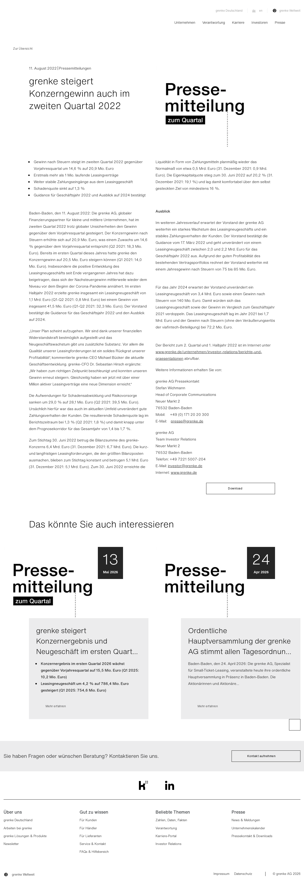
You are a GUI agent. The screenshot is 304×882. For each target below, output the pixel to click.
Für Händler (88, 828)
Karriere (238, 22)
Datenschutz (243, 874)
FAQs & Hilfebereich (94, 851)
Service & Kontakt (93, 844)
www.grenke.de (184, 472)
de (254, 11)
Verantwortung (213, 22)
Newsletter (11, 844)
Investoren (260, 22)
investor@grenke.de (185, 465)
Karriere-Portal (166, 836)
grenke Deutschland (229, 11)
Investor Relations (168, 844)
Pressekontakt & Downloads (252, 836)
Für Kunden (88, 820)
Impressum (221, 874)
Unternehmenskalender (248, 828)
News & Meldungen (246, 820)
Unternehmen (184, 22)
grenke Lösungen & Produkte (25, 836)
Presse (280, 22)
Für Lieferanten (91, 836)
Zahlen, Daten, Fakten (171, 820)
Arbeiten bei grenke (18, 828)
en (260, 11)
